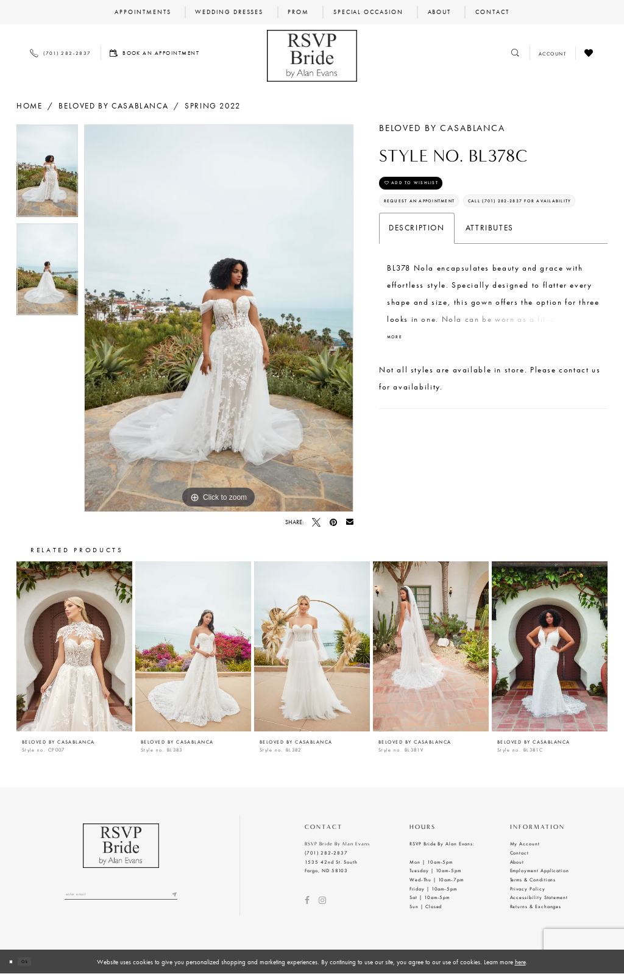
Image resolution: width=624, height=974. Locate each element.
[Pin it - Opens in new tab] (333, 522)
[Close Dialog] (14, 962)
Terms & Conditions (533, 879)
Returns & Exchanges (536, 906)
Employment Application (540, 870)
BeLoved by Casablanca (113, 106)
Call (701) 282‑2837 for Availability (465, 246)
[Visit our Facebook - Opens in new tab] (307, 900)
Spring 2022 (213, 106)
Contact (520, 853)
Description (417, 277)
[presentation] (74, 646)
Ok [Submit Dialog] (34, 961)
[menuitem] (143, 12)
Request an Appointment (440, 218)
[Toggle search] (516, 53)
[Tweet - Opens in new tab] (316, 522)
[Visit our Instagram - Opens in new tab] (322, 900)
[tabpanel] (47, 173)
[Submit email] (172, 897)
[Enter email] (121, 897)
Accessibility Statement (539, 897)
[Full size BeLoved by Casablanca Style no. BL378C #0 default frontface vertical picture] (219, 318)
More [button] (398, 389)
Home (29, 106)
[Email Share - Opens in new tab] (349, 522)
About (517, 862)
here (520, 962)
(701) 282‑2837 (326, 853)
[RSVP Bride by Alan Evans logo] (311, 56)
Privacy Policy (527, 889)
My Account (525, 844)
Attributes (490, 277)
